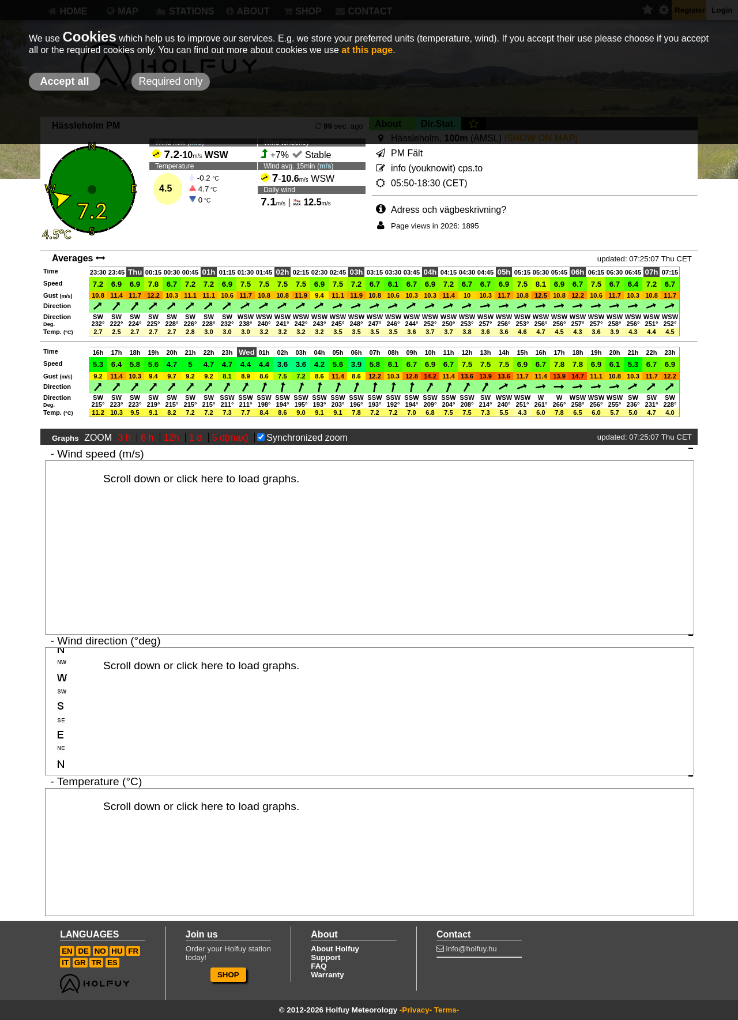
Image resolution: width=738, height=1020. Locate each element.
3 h (126, 437)
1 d (197, 437)
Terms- (446, 1010)
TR (96, 962)
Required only (170, 81)
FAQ (318, 966)
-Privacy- (416, 1010)
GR (80, 962)
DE (83, 951)
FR (133, 951)
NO (100, 951)
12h (173, 437)
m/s (325, 166)
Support (325, 957)
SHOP (228, 974)
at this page (367, 50)
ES (112, 962)
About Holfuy (335, 948)
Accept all (64, 81)
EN (67, 951)
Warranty (327, 974)
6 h (148, 437)
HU (116, 951)
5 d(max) (231, 437)
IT (65, 962)
